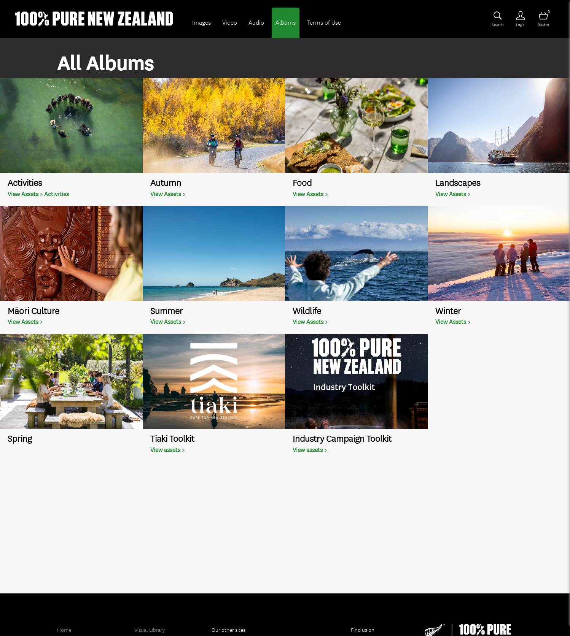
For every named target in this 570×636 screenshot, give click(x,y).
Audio (256, 23)
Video (229, 23)
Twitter (363, 627)
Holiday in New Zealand (239, 626)
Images (201, 23)
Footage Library (152, 626)
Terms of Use (324, 23)
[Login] (520, 19)
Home (64, 614)
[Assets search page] (497, 19)
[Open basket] (543, 19)
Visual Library (149, 614)
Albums (285, 23)
